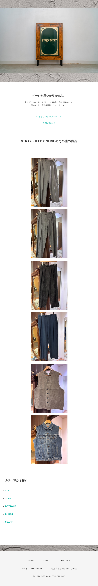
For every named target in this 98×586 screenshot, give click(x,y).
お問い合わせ (49, 123)
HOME (31, 561)
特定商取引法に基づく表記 (64, 568)
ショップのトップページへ (49, 117)
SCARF (9, 522)
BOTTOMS (10, 506)
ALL (7, 491)
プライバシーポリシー (31, 568)
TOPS (8, 498)
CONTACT (65, 561)
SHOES (9, 514)
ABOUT (47, 561)
